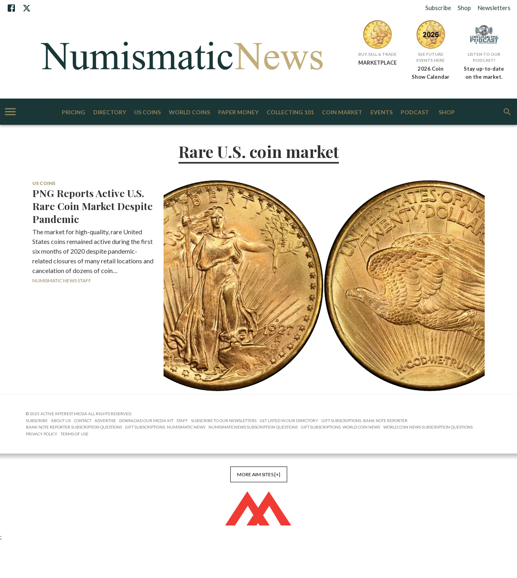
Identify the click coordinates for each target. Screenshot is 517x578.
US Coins (147, 112)
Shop (464, 7)
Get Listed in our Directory (289, 420)
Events (381, 112)
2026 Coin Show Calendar (431, 72)
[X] (27, 8)
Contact (82, 420)
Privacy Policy (41, 433)
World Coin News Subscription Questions (428, 427)
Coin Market (342, 112)
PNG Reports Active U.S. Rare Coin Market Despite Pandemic (92, 206)
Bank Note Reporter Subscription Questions (74, 427)
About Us (61, 420)
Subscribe (438, 7)
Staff (182, 420)
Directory (109, 112)
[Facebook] (11, 8)
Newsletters (494, 7)
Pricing (73, 112)
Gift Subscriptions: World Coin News (340, 427)
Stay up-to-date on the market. (484, 72)
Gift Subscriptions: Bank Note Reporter (365, 420)
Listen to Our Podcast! (484, 57)
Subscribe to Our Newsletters (223, 420)
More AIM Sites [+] (258, 474)
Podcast (414, 112)
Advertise (105, 420)
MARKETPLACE (377, 62)
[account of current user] (10, 111)
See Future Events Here (430, 57)
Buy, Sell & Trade (377, 54)
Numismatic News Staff (61, 280)
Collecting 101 (290, 112)
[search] (507, 112)
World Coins (189, 112)
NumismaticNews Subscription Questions (253, 427)
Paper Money (238, 112)
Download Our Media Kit (146, 420)
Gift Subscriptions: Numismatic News (165, 427)
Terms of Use (74, 433)
